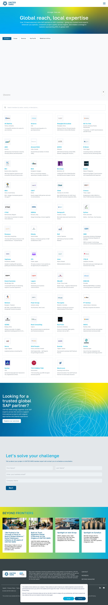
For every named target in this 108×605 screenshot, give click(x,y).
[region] (54, 69)
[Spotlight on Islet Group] (67, 524)
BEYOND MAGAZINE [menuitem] (88, 579)
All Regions (7, 38)
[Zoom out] (103, 94)
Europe (15, 38)
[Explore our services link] (12, 421)
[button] (104, 3)
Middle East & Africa (45, 38)
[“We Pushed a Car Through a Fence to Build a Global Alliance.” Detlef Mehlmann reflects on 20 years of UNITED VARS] (14, 524)
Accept (68, 598)
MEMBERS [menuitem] (85, 575)
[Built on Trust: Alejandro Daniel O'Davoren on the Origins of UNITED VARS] (41, 524)
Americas (23, 38)
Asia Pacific (33, 38)
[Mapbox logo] (6, 95)
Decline (80, 598)
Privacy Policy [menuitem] (11, 588)
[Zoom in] (103, 92)
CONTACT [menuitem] (85, 572)
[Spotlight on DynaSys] (93, 524)
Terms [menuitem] (18, 588)
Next (11, 488)
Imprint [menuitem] (4, 588)
